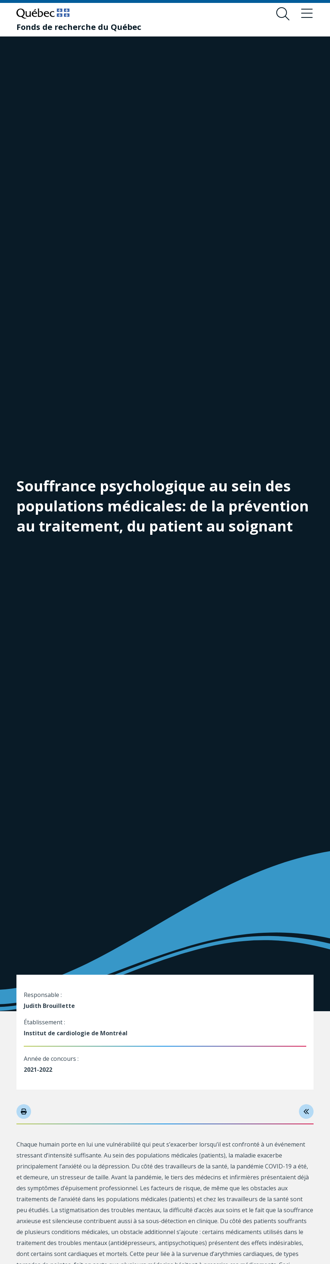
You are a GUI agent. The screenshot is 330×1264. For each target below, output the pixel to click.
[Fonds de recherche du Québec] (78, 26)
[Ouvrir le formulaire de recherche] (282, 13)
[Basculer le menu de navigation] (307, 13)
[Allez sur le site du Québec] (42, 13)
